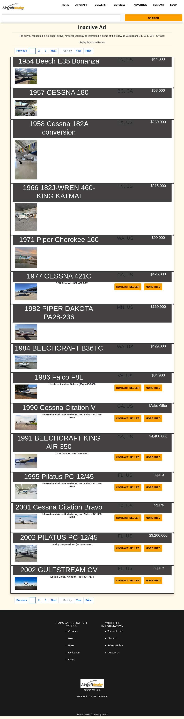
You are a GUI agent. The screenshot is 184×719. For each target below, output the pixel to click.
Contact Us (114, 652)
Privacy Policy (115, 645)
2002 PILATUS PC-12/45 (59, 537)
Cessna (72, 631)
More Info (153, 286)
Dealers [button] (100, 4)
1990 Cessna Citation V (58, 407)
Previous (22, 50)
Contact (158, 4)
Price (89, 50)
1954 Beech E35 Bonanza (58, 61)
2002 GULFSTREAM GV (58, 570)
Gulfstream (74, 652)
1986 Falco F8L (59, 377)
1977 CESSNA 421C (59, 276)
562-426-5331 (81, 283)
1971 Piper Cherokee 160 (59, 239)
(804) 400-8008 (87, 384)
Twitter (93, 696)
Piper (71, 645)
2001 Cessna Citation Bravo (59, 507)
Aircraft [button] (81, 4)
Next (53, 50)
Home (65, 4)
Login (174, 4)
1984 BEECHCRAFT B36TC (59, 348)
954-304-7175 (86, 576)
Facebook (82, 696)
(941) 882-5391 (84, 544)
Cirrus (71, 659)
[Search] (61, 17)
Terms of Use (115, 631)
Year (78, 50)
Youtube (103, 696)
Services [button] (120, 4)
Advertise (140, 4)
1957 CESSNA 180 (59, 92)
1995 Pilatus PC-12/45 (59, 476)
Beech (71, 638)
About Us (113, 638)
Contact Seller (128, 286)
